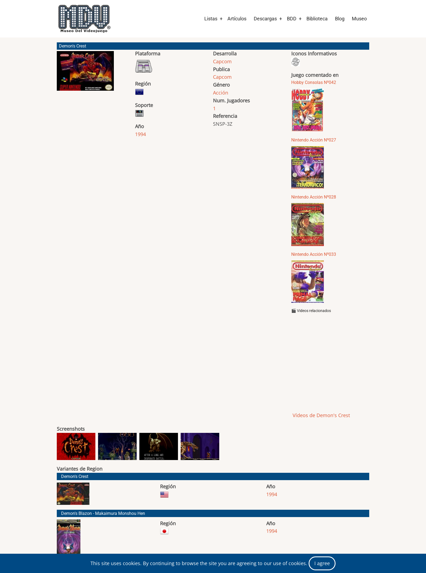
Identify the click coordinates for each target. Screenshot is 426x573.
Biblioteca (317, 18)
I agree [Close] (322, 563)
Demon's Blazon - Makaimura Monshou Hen (103, 513)
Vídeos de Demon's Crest (320, 415)
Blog (339, 18)
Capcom (222, 61)
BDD (291, 18)
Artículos (236, 18)
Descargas (265, 18)
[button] (85, 73)
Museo (359, 18)
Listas (210, 18)
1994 (140, 134)
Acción (220, 92)
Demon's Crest (74, 476)
